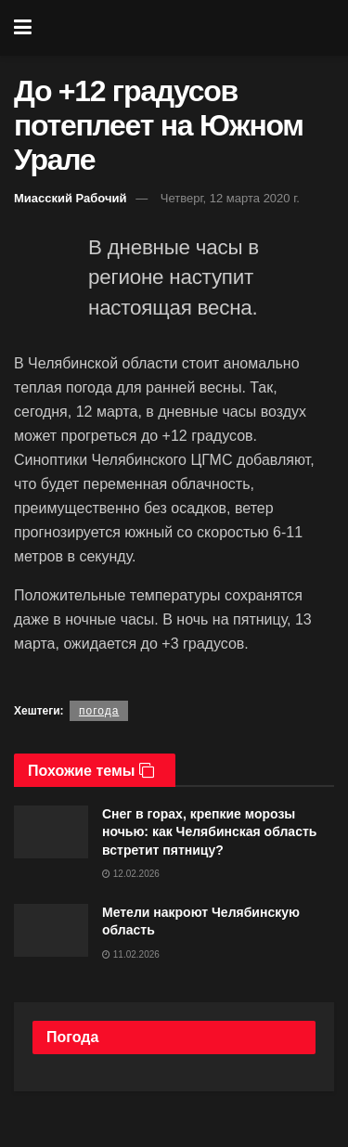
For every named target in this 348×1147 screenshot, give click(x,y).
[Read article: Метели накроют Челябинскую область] (51, 930)
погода (99, 710)
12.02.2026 (131, 874)
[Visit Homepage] (187, 27)
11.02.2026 (131, 954)
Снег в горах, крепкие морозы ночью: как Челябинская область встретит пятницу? (209, 831)
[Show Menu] (23, 28)
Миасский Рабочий (70, 198)
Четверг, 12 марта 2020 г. (230, 198)
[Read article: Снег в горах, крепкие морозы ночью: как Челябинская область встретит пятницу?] (51, 831)
